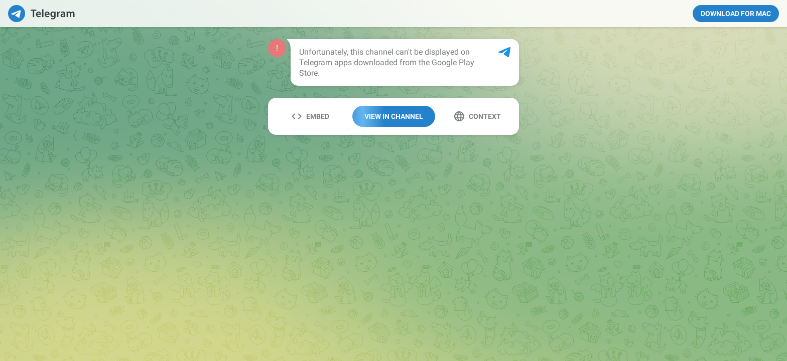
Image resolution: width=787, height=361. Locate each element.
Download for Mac (736, 14)
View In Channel (393, 116)
